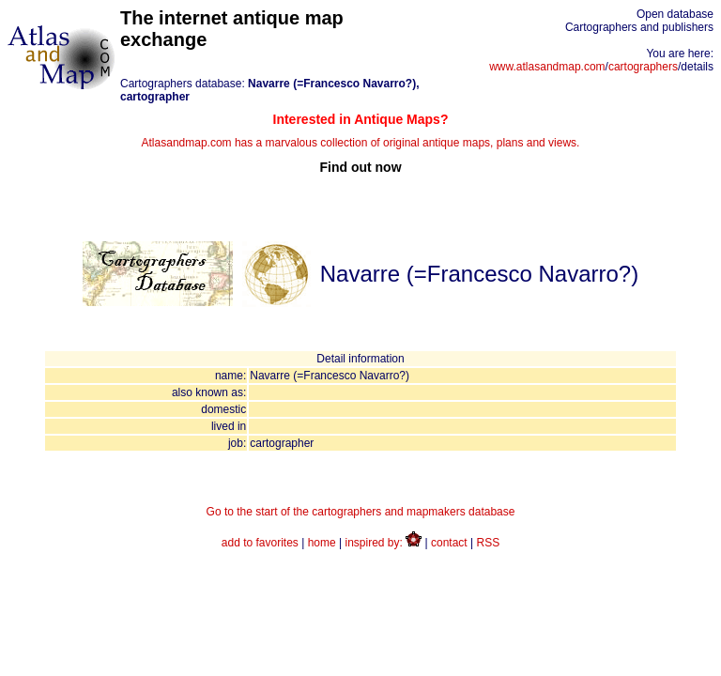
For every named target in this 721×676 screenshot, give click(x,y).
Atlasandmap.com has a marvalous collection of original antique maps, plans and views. (360, 143)
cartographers (643, 66)
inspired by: (383, 542)
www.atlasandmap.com (547, 66)
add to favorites (260, 542)
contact (449, 542)
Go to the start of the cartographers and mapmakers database (361, 511)
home (322, 542)
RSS (488, 542)
